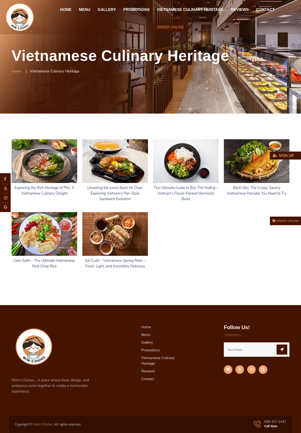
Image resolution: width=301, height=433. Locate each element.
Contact (265, 9)
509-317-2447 (275, 422)
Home (66, 9)
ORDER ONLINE (170, 27)
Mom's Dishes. (43, 424)
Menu (84, 9)
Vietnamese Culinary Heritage (190, 9)
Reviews (240, 9)
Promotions (136, 9)
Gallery (107, 9)
